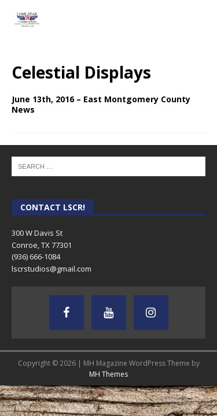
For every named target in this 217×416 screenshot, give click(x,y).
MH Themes (108, 374)
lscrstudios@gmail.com (51, 268)
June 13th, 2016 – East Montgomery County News (101, 104)
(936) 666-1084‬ (36, 256)
